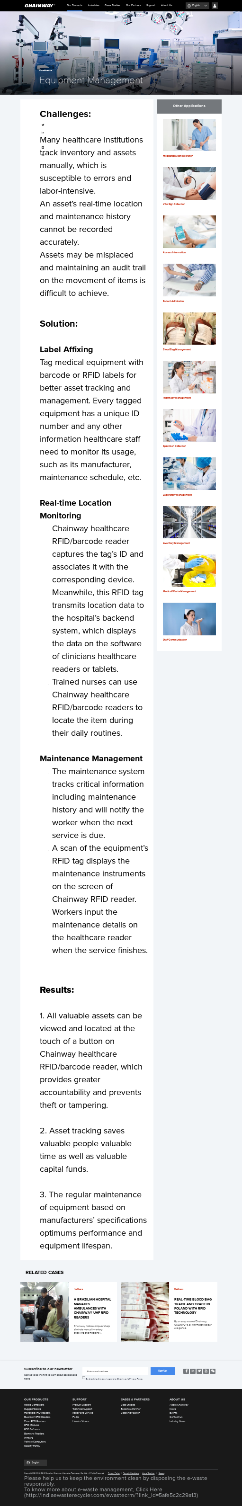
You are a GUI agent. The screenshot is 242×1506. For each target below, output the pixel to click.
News (173, 1409)
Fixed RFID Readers (34, 1421)
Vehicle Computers (34, 1442)
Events (173, 1413)
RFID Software (32, 1429)
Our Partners (133, 5)
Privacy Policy (114, 1473)
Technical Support (82, 1409)
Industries (93, 5)
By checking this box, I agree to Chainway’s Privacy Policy (114, 1379)
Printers (28, 1438)
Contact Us (176, 1417)
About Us (166, 5)
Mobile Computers (34, 1405)
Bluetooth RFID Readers (37, 1417)
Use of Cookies (148, 1473)
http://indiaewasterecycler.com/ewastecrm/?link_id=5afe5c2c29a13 (111, 1495)
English (196, 5)
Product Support (81, 1405)
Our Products (74, 7)
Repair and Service (82, 1413)
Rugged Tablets (32, 1409)
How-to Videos (80, 1421)
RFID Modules (31, 1425)
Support (150, 5)
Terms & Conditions (131, 1473)
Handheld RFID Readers (37, 1413)
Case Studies (112, 5)
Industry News (177, 1421)
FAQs (75, 1417)
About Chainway (179, 1405)
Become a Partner (131, 1409)
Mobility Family (32, 1446)
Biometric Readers (34, 1434)
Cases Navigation (130, 1413)
